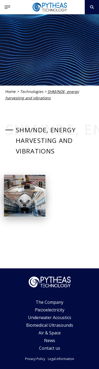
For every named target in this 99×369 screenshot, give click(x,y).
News (49, 340)
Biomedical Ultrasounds (49, 325)
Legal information (61, 359)
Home (10, 91)
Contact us (49, 348)
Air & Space (50, 333)
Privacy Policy (35, 359)
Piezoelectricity (49, 310)
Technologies (31, 91)
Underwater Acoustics (49, 317)
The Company (49, 302)
